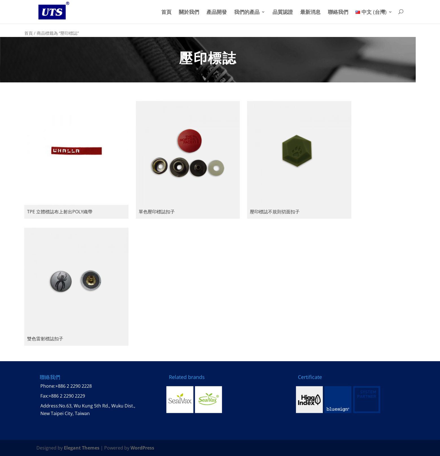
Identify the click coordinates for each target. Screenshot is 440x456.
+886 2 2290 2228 (73, 386)
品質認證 (283, 12)
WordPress (142, 448)
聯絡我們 (338, 12)
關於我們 (189, 12)
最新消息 (310, 12)
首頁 (166, 12)
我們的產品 (247, 12)
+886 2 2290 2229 (67, 396)
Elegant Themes (81, 448)
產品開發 (216, 12)
